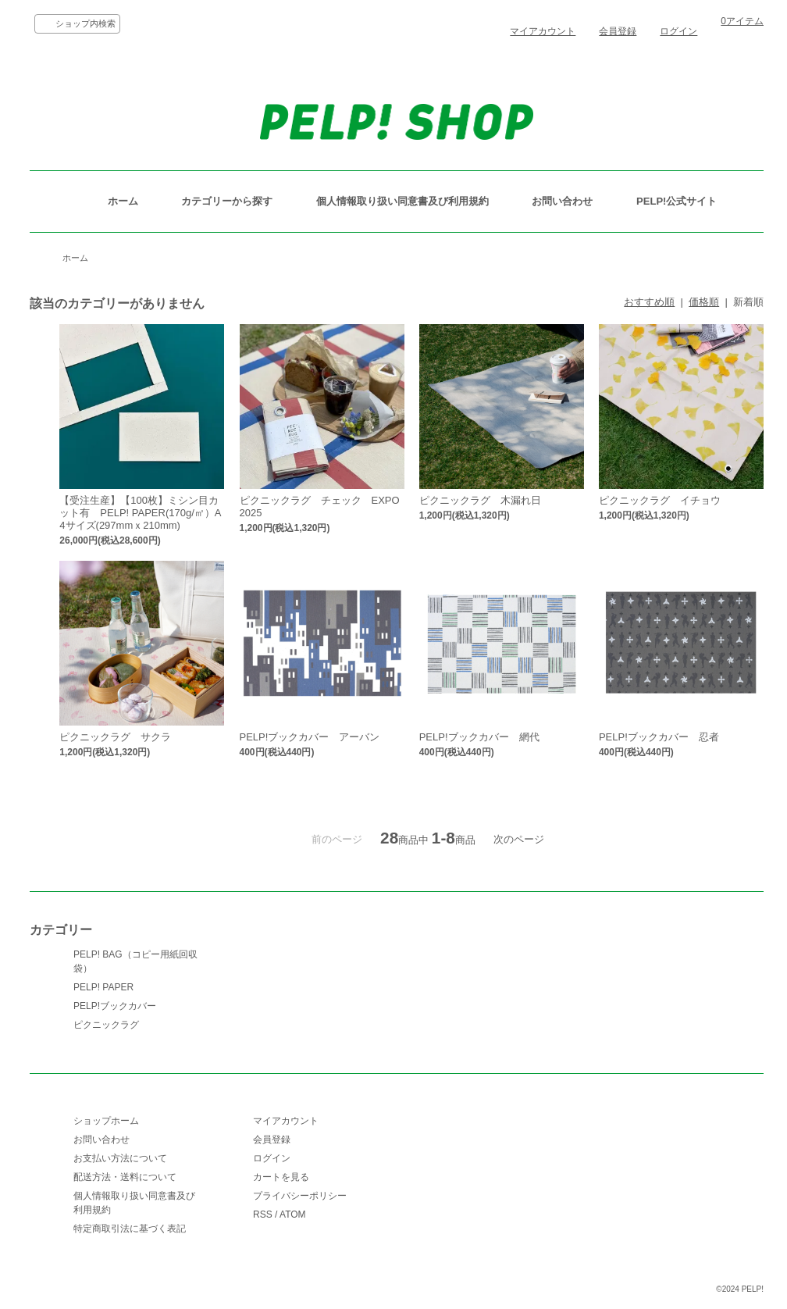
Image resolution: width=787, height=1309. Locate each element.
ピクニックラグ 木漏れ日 (480, 500)
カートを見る (281, 1177)
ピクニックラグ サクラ (115, 737)
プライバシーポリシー (300, 1195)
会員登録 (617, 31)
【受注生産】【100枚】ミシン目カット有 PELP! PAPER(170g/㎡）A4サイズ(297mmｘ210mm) (140, 512)
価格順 (704, 302)
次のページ (518, 839)
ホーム (123, 201)
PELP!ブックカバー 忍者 (659, 737)
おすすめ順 (649, 302)
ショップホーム (106, 1120)
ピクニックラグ (106, 1024)
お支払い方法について (120, 1158)
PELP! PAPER (103, 987)
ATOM (293, 1214)
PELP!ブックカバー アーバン (310, 737)
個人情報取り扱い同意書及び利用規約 (402, 201)
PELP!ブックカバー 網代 (479, 737)
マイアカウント (542, 31)
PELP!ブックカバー (114, 1005)
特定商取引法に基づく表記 (129, 1228)
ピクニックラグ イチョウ (660, 500)
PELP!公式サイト (676, 201)
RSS (262, 1214)
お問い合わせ (562, 201)
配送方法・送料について (124, 1177)
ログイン (678, 31)
